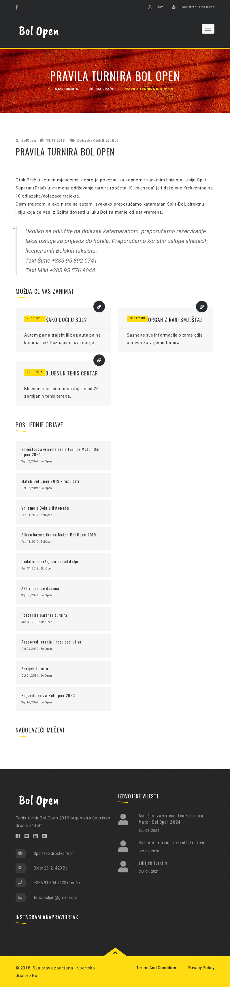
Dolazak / (84, 140)
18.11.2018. (56, 140)
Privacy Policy (201, 967)
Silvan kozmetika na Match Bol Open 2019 (58, 535)
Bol (115, 140)
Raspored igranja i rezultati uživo (51, 642)
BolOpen (28, 140)
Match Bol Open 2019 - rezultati (50, 481)
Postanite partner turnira (44, 615)
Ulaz (159, 7)
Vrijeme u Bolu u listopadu (45, 508)
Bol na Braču (101, 89)
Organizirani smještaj (175, 319)
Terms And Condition (156, 967)
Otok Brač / (102, 140)
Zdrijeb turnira (34, 668)
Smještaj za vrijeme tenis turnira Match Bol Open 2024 (60, 451)
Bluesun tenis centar (72, 373)
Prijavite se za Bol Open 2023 (48, 695)
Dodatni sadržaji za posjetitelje (49, 561)
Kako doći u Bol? (66, 319)
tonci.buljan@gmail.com (55, 897)
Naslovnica (66, 89)
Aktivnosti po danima (40, 588)
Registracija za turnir (197, 7)
